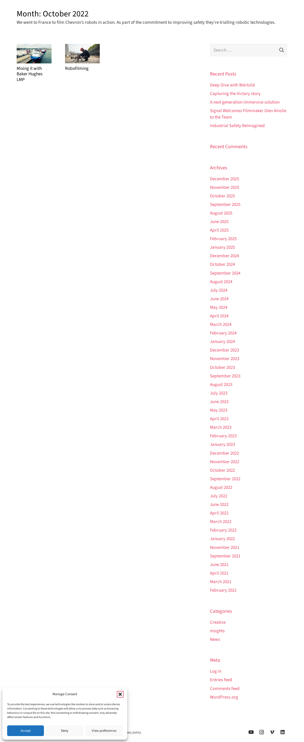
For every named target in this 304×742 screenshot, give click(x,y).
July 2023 (218, 393)
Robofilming (77, 68)
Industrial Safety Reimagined (237, 126)
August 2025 (221, 213)
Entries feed (221, 680)
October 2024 (222, 264)
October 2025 (222, 196)
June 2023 (219, 402)
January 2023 (222, 444)
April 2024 (219, 316)
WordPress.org (224, 697)
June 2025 (219, 222)
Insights (217, 631)
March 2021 (220, 582)
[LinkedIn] (282, 732)
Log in (215, 671)
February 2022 (223, 530)
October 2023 (222, 367)
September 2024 (225, 273)
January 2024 (222, 341)
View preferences (104, 730)
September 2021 (225, 556)
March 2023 (220, 427)
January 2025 (222, 247)
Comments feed (225, 688)
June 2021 (219, 564)
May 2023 (218, 410)
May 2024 (218, 307)
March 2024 (220, 324)
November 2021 (224, 547)
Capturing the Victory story (235, 93)
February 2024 (223, 333)
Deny (64, 730)
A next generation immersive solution (245, 102)
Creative (218, 622)
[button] (120, 694)
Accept (26, 730)
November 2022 (224, 462)
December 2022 (224, 453)
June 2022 (219, 504)
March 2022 (220, 521)
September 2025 (225, 204)
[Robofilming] (82, 53)
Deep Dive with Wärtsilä (232, 85)
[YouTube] (251, 732)
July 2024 (218, 290)
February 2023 (223, 436)
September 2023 (225, 376)
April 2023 (219, 419)
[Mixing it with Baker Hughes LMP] (34, 53)
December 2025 (224, 179)
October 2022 (222, 470)
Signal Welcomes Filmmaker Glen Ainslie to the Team (248, 114)
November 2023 (224, 359)
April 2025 (219, 230)
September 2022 (225, 479)
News (215, 639)
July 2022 (218, 496)
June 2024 (219, 299)
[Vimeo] (272, 732)
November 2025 (224, 187)
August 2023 (221, 384)
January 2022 (222, 539)
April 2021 (219, 573)
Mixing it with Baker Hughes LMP (30, 74)
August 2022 (221, 487)
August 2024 (221, 282)
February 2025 (223, 239)
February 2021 (223, 590)
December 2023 (224, 350)
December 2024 (224, 256)
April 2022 (219, 513)
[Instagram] (261, 732)
